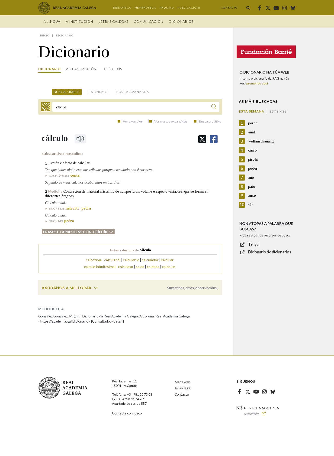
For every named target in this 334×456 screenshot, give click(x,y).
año (251, 177)
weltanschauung (261, 141)
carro (252, 150)
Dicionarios (181, 21)
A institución (79, 21)
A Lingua (52, 21)
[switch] (95, 288)
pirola (253, 159)
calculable (131, 260)
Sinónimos (98, 92)
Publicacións (189, 7)
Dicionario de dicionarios (269, 251)
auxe (252, 195)
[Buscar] (214, 107)
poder (252, 168)
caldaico (168, 266)
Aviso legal (182, 388)
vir (250, 204)
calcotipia (94, 260)
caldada (153, 266)
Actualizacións (82, 69)
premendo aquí (257, 83)
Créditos (113, 69)
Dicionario (49, 69)
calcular (167, 260)
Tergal (254, 244)
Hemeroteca (145, 7)
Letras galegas (113, 21)
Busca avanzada (132, 92)
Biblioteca (122, 7)
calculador (150, 260)
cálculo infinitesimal (100, 266)
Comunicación (148, 21)
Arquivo (167, 7)
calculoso (125, 266)
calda (140, 266)
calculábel (112, 260)
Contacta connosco (127, 413)
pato (251, 186)
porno (252, 123)
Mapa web (182, 382)
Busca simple (67, 92)
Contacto (229, 7)
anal (251, 132)
